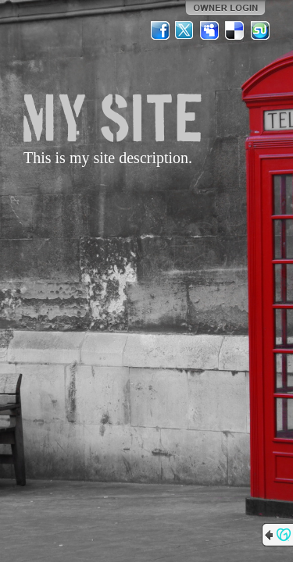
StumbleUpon (260, 30)
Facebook (160, 30)
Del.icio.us (235, 30)
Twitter (185, 30)
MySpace (210, 30)
